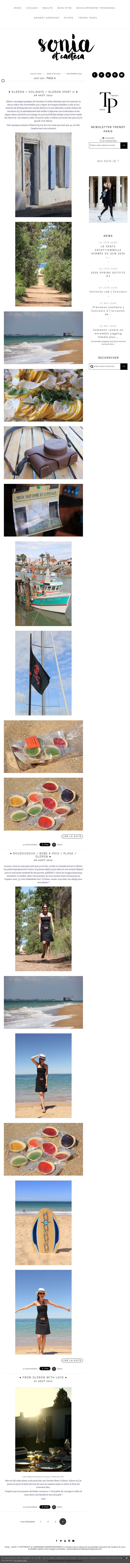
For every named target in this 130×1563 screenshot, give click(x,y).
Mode (18, 8)
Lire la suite (72, 836)
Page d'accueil (54, 73)
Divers (69, 18)
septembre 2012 (73, 73)
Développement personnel (96, 8)
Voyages (32, 8)
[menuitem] (18, 11)
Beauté (48, 8)
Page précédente (27, 1522)
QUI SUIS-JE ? (108, 161)
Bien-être (65, 8)
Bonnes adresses (46, 18)
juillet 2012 (35, 73)
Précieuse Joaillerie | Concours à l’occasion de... (108, 311)
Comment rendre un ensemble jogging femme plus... (108, 333)
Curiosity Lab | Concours (108, 291)
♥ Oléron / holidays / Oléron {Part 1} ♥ (43, 92)
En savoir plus (20, 1560)
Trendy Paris (87, 18)
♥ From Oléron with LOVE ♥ (43, 1377)
